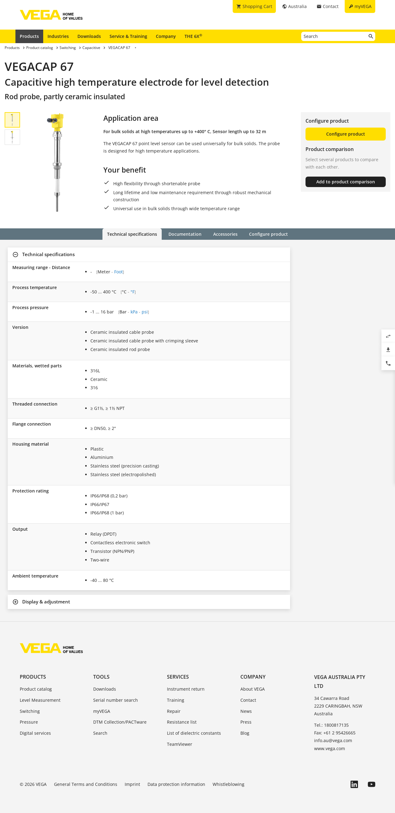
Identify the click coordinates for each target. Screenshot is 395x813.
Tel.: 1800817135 (331, 725)
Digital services (35, 733)
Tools (101, 676)
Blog (244, 733)
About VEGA (252, 689)
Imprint (132, 784)
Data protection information (176, 784)
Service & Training (128, 36)
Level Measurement (40, 700)
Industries (58, 36)
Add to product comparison (345, 182)
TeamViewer (179, 744)
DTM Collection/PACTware (120, 722)
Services (178, 676)
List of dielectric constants (194, 733)
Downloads (89, 36)
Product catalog (36, 689)
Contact (248, 700)
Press (246, 722)
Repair (174, 711)
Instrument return (186, 689)
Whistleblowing (228, 784)
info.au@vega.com (333, 740)
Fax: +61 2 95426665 (335, 733)
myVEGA (101, 711)
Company (166, 36)
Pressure (29, 722)
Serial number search (115, 700)
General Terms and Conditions (85, 784)
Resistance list (182, 722)
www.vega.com (329, 748)
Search (100, 733)
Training (175, 700)
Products (29, 36)
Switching (30, 711)
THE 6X (193, 36)
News (246, 711)
